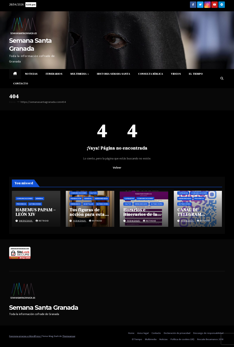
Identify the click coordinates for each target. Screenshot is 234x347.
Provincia (21, 204)
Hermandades (101, 198)
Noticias (31, 74)
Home (131, 333)
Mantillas (88, 204)
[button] (221, 78)
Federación (76, 198)
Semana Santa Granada (43, 307)
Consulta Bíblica (150, 74)
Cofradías (129, 198)
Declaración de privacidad (177, 333)
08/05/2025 (26, 221)
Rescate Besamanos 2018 (210, 339)
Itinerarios (54, 74)
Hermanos (75, 204)
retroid (42, 221)
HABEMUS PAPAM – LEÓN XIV (36, 212)
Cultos (93, 193)
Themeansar (68, 336)
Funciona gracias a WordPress (25, 336)
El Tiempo (196, 74)
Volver (117, 167)
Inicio (12, 102)
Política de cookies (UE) (182, 339)
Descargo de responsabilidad (208, 333)
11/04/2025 (79, 221)
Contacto (20, 83)
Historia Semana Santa (113, 74)
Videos (176, 74)
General (39, 198)
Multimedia (78, 74)
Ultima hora (35, 204)
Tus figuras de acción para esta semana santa (87, 214)
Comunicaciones (25, 198)
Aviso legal (143, 333)
